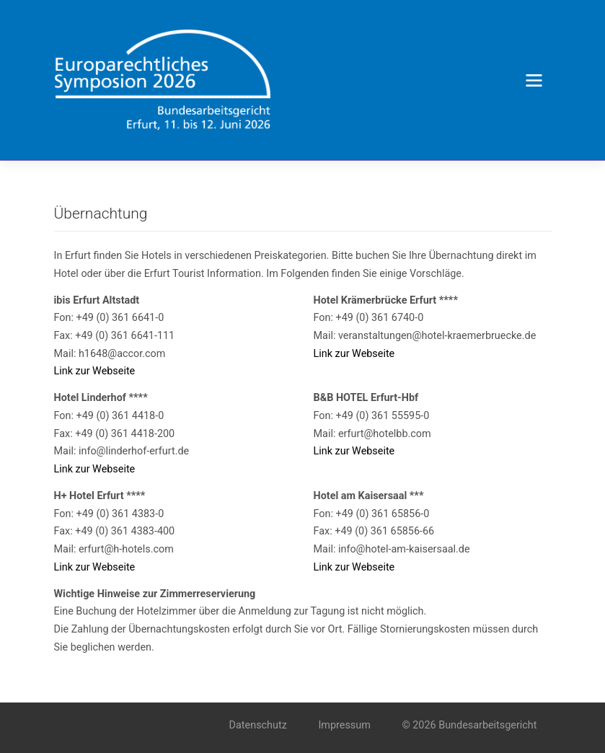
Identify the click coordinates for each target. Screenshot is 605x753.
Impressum (344, 725)
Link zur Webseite (95, 371)
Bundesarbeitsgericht (487, 725)
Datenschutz (258, 725)
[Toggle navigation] (534, 80)
